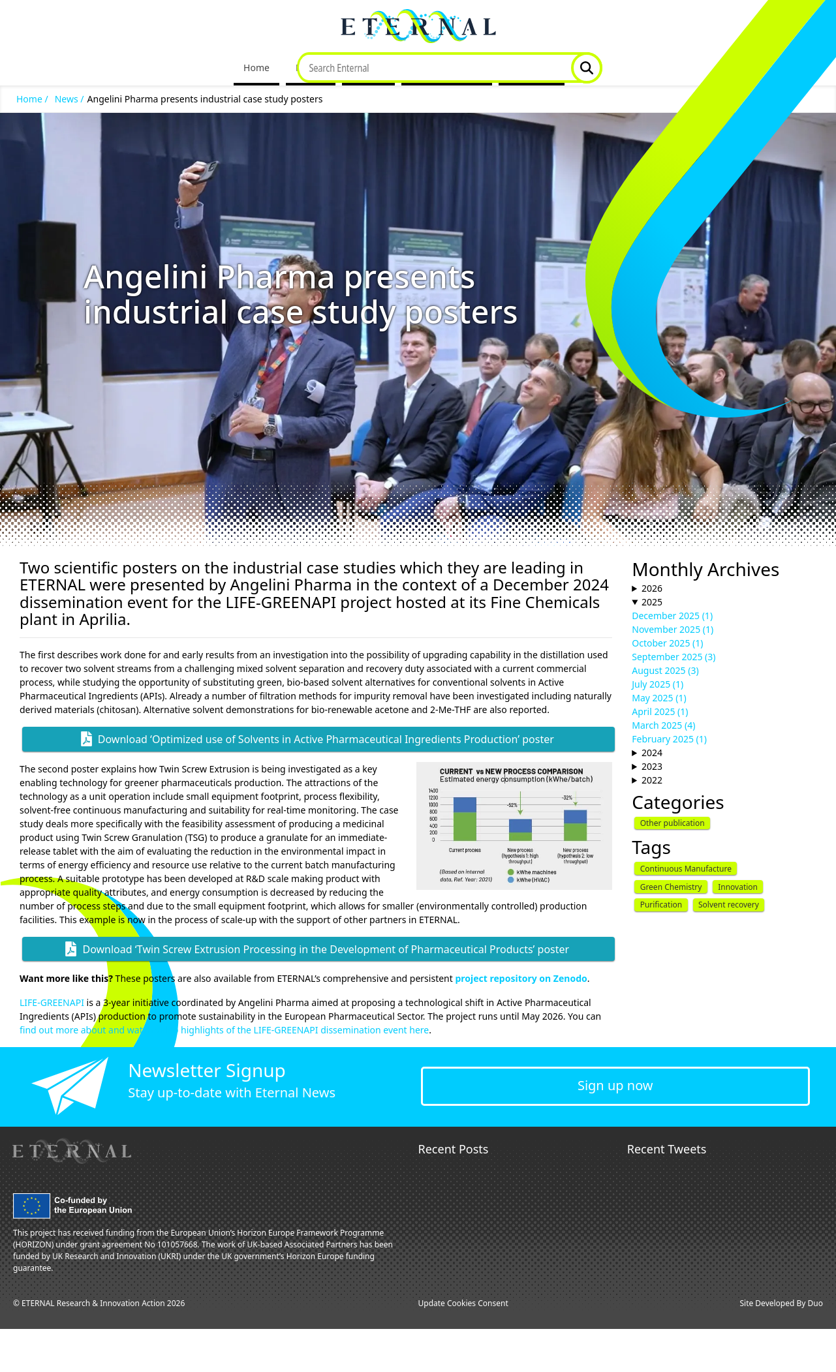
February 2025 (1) (669, 739)
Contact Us (531, 67)
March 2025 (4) (663, 725)
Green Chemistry (671, 886)
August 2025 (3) (665, 670)
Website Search (586, 68)
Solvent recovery (728, 904)
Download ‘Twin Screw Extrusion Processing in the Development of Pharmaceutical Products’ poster (325, 949)
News (363, 67)
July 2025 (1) (657, 684)
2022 (652, 780)
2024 (652, 752)
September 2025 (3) (673, 656)
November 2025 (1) (672, 629)
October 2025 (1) (667, 643)
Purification (661, 904)
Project (311, 67)
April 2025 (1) (660, 711)
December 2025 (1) (672, 615)
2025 (652, 602)
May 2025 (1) (659, 698)
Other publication (672, 823)
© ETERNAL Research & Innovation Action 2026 (99, 1303)
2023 (652, 766)
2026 (652, 588)
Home (256, 67)
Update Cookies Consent (463, 1303)
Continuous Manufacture (686, 868)
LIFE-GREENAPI (52, 1002)
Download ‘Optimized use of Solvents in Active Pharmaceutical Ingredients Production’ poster (326, 739)
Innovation (738, 886)
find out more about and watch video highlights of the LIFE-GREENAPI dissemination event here (224, 1030)
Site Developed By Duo (781, 1303)
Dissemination (441, 67)
